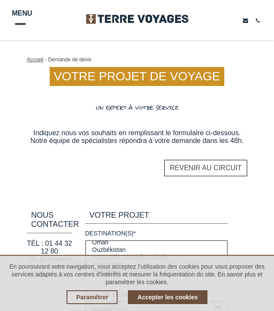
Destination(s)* (110, 233)
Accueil (35, 60)
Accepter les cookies (167, 297)
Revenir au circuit (206, 167)
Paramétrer (92, 297)
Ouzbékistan (156, 250)
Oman (156, 242)
